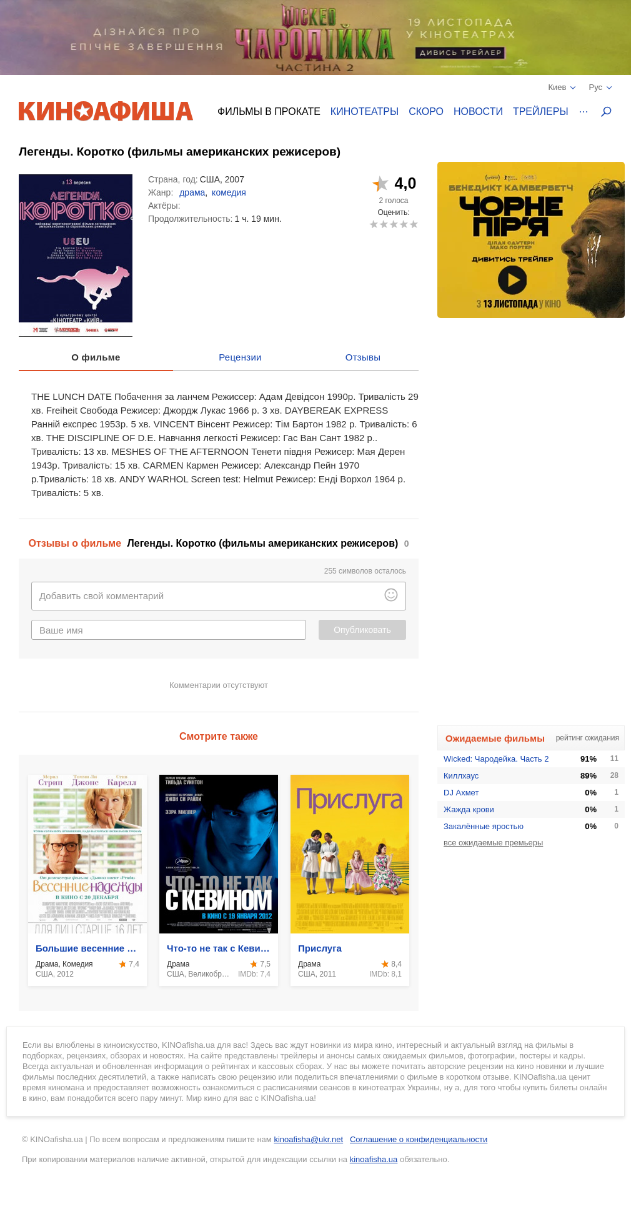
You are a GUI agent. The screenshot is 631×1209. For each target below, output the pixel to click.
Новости (478, 111)
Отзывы (363, 357)
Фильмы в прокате (268, 111)
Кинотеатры (364, 111)
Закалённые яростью (484, 826)
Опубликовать (362, 630)
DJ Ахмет (461, 792)
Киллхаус (461, 775)
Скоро (426, 111)
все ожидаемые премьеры (493, 842)
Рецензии (240, 357)
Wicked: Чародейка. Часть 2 (496, 759)
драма (192, 192)
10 (413, 224)
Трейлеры (541, 111)
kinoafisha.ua (374, 1159)
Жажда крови (469, 809)
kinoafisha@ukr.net (308, 1139)
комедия (229, 192)
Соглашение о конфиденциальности (418, 1139)
